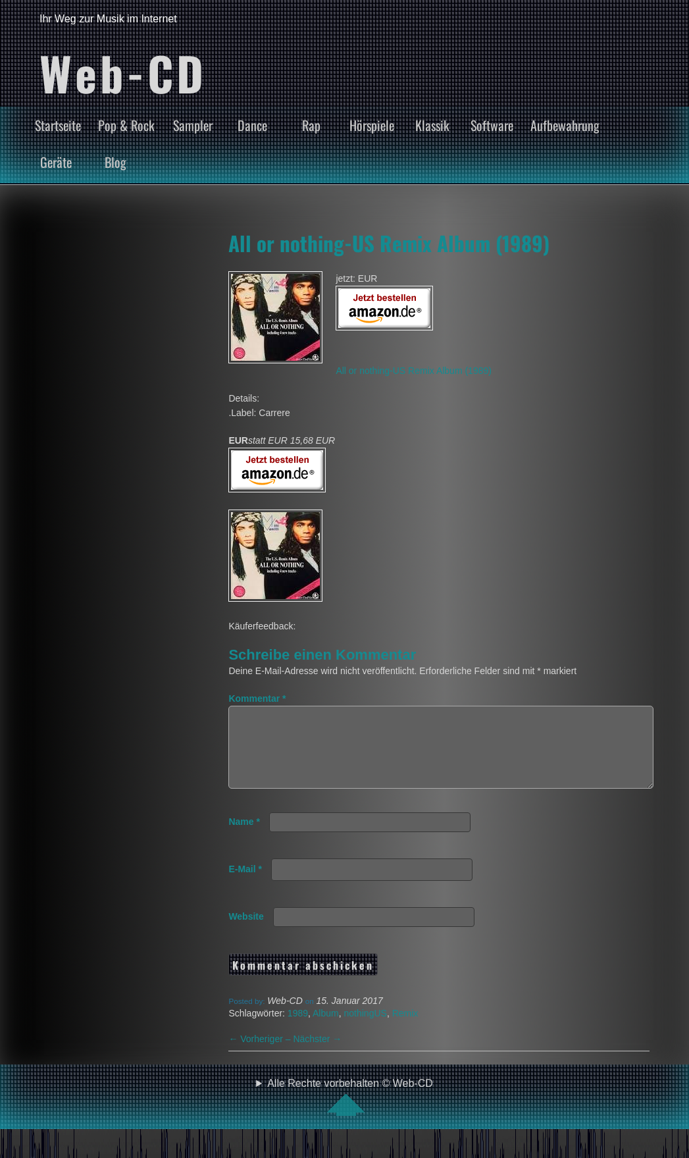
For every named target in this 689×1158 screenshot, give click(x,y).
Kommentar (257, 698)
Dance (252, 125)
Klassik (432, 125)
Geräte (56, 162)
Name (243, 837)
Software (492, 125)
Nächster (317, 1054)
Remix (405, 1029)
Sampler (193, 125)
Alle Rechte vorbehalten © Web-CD (350, 1112)
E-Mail (245, 885)
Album (326, 1029)
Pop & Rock (126, 125)
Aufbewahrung (565, 125)
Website (245, 932)
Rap (311, 125)
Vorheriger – (260, 1054)
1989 (298, 1029)
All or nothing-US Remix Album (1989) (388, 243)
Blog (115, 162)
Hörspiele (371, 125)
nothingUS (365, 1029)
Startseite (58, 125)
